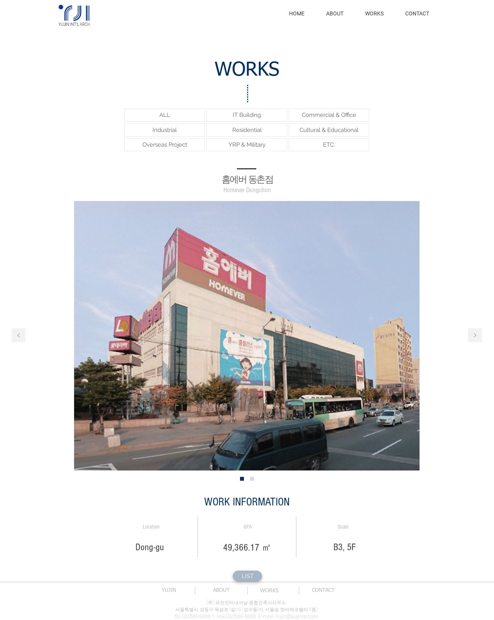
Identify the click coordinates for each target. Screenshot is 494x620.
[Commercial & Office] (329, 115)
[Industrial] (164, 130)
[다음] (475, 335)
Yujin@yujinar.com (297, 616)
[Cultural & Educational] (329, 130)
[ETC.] (329, 144)
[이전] (18, 335)
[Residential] (246, 130)
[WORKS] (269, 591)
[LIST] (247, 576)
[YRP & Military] (246, 144)
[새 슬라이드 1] (242, 479)
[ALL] (164, 115)
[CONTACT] (323, 590)
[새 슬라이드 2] (252, 479)
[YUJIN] (168, 590)
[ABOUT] (221, 590)
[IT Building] (246, 115)
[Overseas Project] (164, 144)
